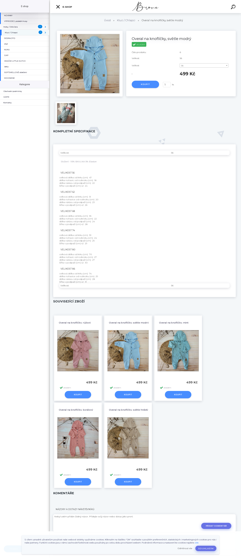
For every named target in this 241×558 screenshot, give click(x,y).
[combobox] (204, 65)
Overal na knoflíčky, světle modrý (129, 322)
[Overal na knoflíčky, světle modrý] (90, 31)
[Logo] (145, 6)
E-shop (64, 7)
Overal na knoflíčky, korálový (76, 410)
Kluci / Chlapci (126, 20)
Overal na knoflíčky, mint (173, 322)
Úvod (107, 20)
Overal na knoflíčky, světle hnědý (128, 410)
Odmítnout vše (185, 548)
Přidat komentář (216, 526)
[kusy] (167, 84)
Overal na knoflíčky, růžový (75, 322)
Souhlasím (205, 548)
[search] (233, 7)
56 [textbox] (182, 65)
